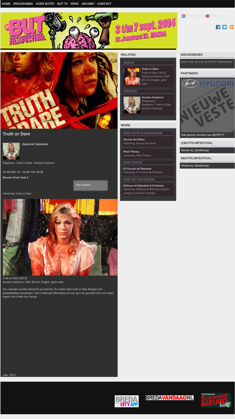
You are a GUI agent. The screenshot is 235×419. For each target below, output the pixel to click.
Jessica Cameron (35, 144)
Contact (104, 4)
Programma (23, 4)
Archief (88, 4)
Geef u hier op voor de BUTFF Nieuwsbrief (206, 61)
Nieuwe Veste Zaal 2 (15, 177)
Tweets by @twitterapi (195, 150)
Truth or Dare (16, 134)
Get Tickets (83, 184)
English (214, 15)
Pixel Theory (132, 151)
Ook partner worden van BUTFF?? (202, 134)
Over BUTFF (45, 4)
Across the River (134, 139)
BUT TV (62, 4)
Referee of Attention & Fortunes (144, 185)
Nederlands (192, 15)
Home (6, 4)
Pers (75, 4)
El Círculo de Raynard (137, 168)
